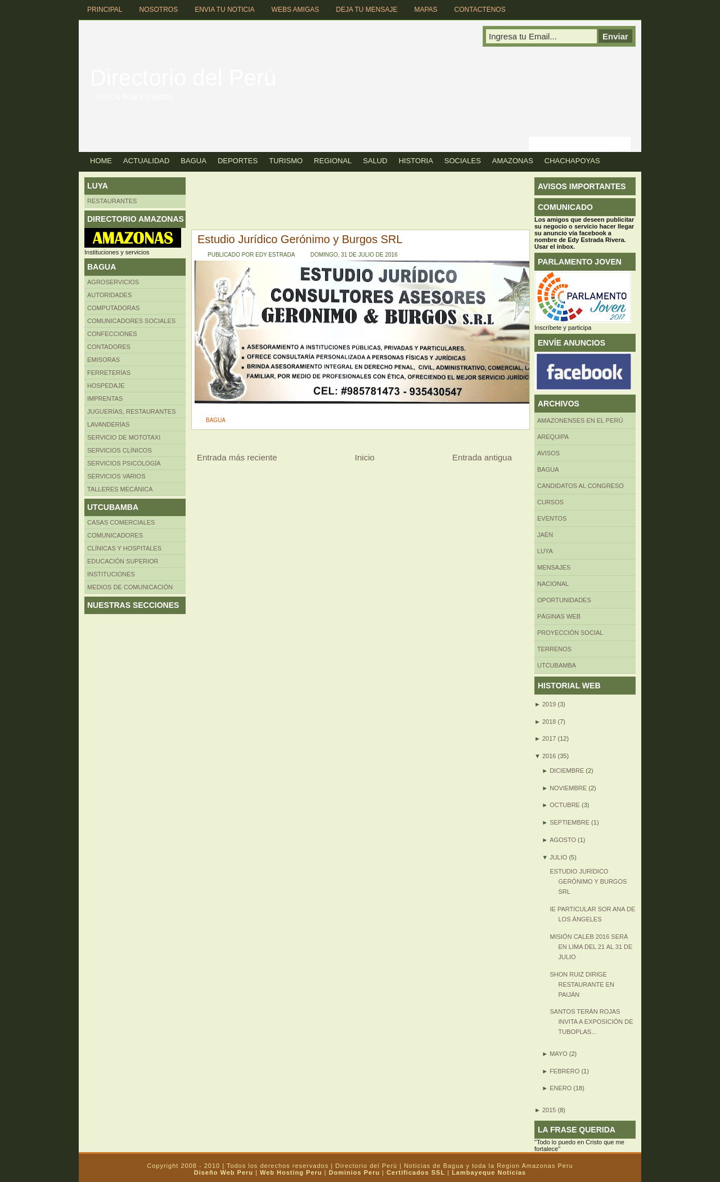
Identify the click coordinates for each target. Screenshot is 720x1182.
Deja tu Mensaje (366, 10)
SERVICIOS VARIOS (116, 476)
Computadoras (113, 308)
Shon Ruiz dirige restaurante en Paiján (582, 984)
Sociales (462, 160)
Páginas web (558, 616)
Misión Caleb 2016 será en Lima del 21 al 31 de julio (591, 946)
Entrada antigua (482, 457)
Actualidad (146, 160)
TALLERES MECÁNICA (120, 489)
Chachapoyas (572, 160)
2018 (549, 721)
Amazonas (512, 160)
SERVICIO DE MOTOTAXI (123, 437)
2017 (549, 738)
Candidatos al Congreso (580, 485)
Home (101, 160)
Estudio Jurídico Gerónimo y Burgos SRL (300, 239)
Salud (375, 160)
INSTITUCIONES (111, 574)
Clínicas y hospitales (124, 548)
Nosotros (158, 10)
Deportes (238, 160)
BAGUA (216, 420)
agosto (563, 839)
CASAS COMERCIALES (121, 522)
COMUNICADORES (115, 535)
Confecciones (112, 333)
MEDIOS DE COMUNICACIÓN (130, 587)
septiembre (570, 822)
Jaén (545, 534)
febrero (564, 1071)
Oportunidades (564, 600)
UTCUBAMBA (556, 665)
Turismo (286, 160)
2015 (549, 1110)
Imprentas (105, 398)
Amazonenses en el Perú (580, 420)
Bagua (193, 160)
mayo (559, 1053)
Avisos (548, 453)
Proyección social (570, 632)
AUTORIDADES (109, 295)
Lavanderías (108, 424)
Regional (333, 160)
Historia (416, 160)
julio (558, 857)
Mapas (425, 10)
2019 (549, 704)
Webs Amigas (296, 10)
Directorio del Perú (183, 77)
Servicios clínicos (119, 450)
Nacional (553, 583)
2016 (549, 756)
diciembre (567, 770)
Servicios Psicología (124, 463)
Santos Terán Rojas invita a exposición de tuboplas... (591, 1021)
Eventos (551, 518)
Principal (104, 10)
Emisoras (103, 359)
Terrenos (554, 649)
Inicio (365, 457)
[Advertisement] (390, 202)
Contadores (108, 346)
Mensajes (553, 567)
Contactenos (480, 10)
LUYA (545, 551)
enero (561, 1088)
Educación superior (123, 561)
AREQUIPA (553, 436)
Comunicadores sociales (131, 320)
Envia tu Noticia (224, 10)
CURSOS (550, 502)
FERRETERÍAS (108, 372)
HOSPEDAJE (106, 385)
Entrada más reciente (237, 457)
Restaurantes (112, 201)
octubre (565, 805)
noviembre (568, 788)
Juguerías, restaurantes (131, 411)
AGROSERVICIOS (113, 282)
